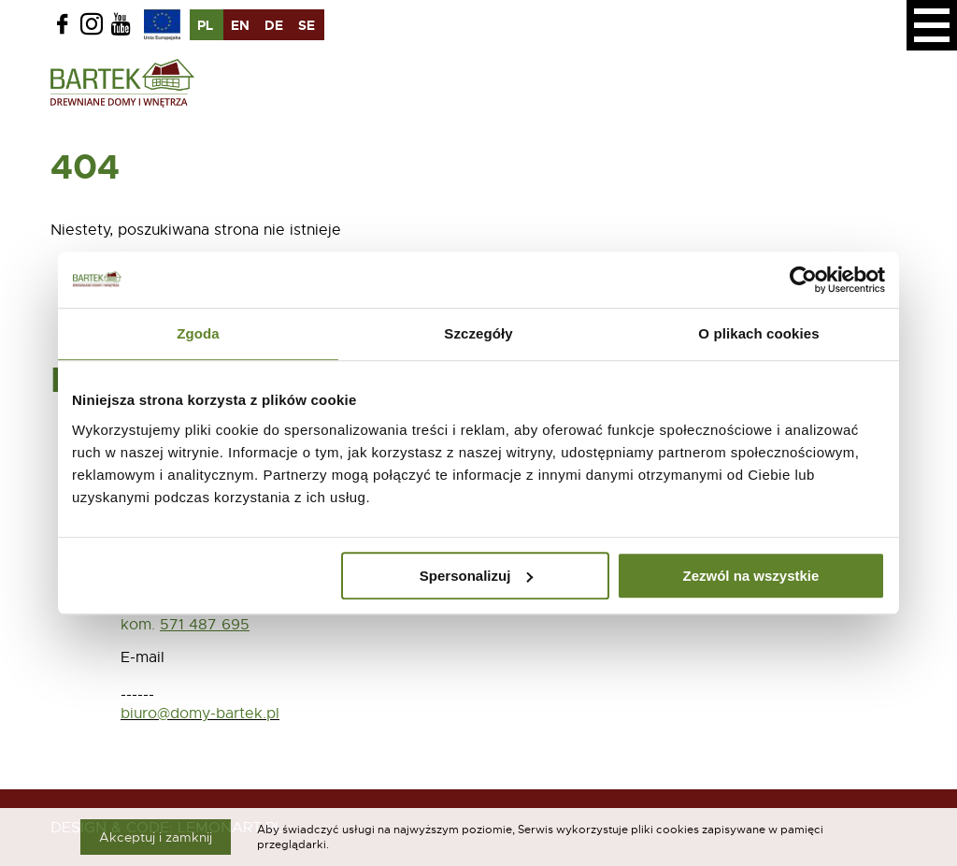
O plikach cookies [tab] (758, 333)
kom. (138, 624)
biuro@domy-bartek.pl (200, 713)
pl (205, 25)
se (306, 25)
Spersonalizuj (477, 576)
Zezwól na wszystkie (751, 576)
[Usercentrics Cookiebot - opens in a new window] (803, 280)
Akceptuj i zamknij (155, 837)
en (240, 25)
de (273, 25)
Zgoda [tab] (198, 333)
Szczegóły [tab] (478, 333)
